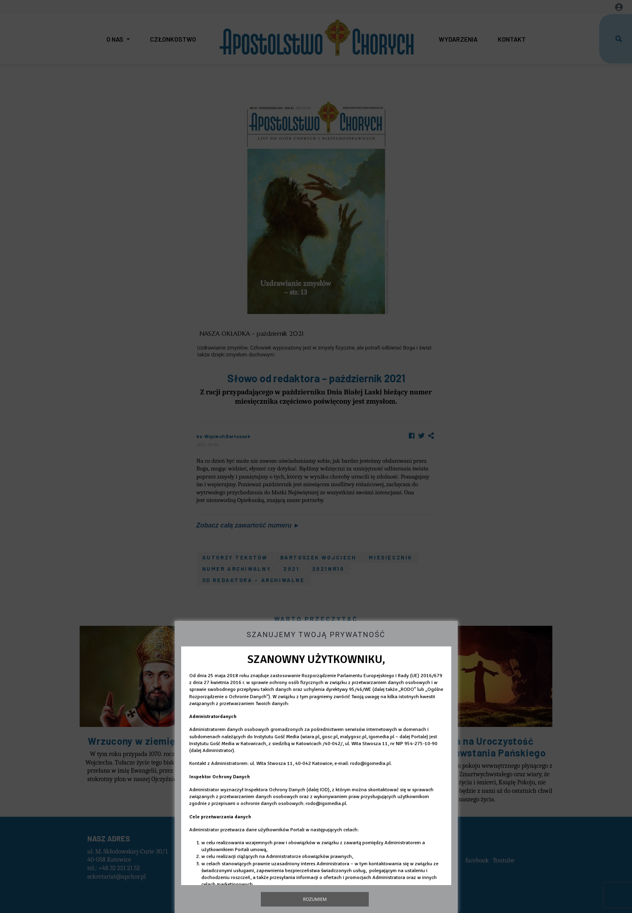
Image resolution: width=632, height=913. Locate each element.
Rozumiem (315, 899)
